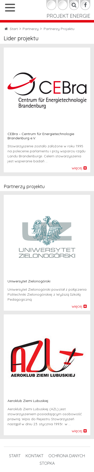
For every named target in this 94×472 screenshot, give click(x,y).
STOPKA (47, 463)
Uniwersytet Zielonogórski (29, 281)
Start (15, 455)
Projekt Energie (68, 16)
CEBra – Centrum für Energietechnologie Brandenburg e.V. (41, 136)
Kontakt (34, 455)
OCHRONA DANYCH (66, 455)
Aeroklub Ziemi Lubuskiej (28, 401)
